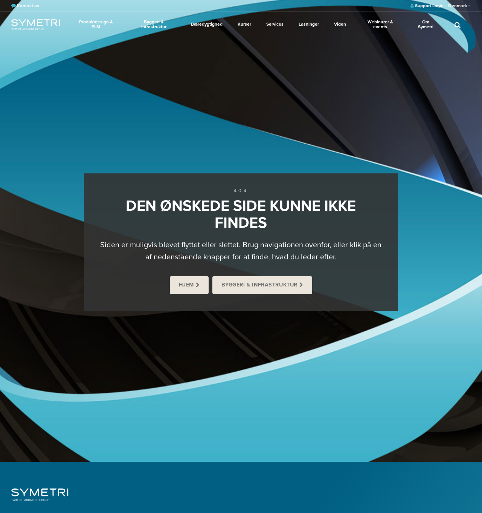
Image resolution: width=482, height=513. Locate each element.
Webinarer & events (380, 24)
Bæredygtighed (207, 24)
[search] (457, 24)
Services (275, 24)
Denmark (459, 5)
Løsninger (309, 24)
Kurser (244, 24)
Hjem (186, 285)
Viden (340, 24)
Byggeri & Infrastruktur (153, 24)
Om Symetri (425, 24)
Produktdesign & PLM (96, 24)
